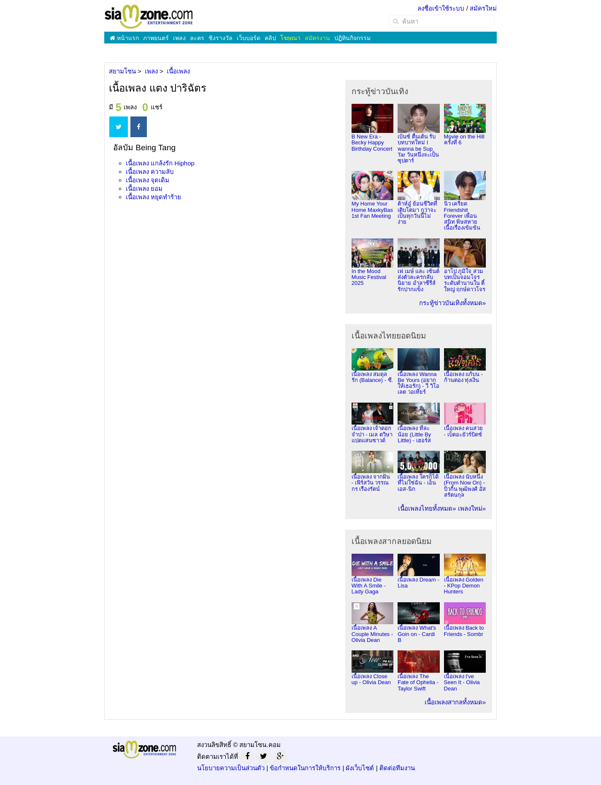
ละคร (197, 38)
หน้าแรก (124, 38)
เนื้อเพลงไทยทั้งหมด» (427, 508)
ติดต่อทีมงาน (397, 767)
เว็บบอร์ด (248, 38)
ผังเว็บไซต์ (360, 767)
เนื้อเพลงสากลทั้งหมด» (455, 702)
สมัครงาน (317, 38)
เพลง (179, 38)
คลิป (270, 38)
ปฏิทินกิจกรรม (352, 38)
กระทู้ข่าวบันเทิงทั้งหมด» (452, 302)
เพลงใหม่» (472, 508)
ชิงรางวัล (220, 38)
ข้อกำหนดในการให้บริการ (305, 767)
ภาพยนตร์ (156, 38)
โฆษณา (290, 38)
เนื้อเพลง (160, 163)
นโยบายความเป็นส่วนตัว (231, 767)
